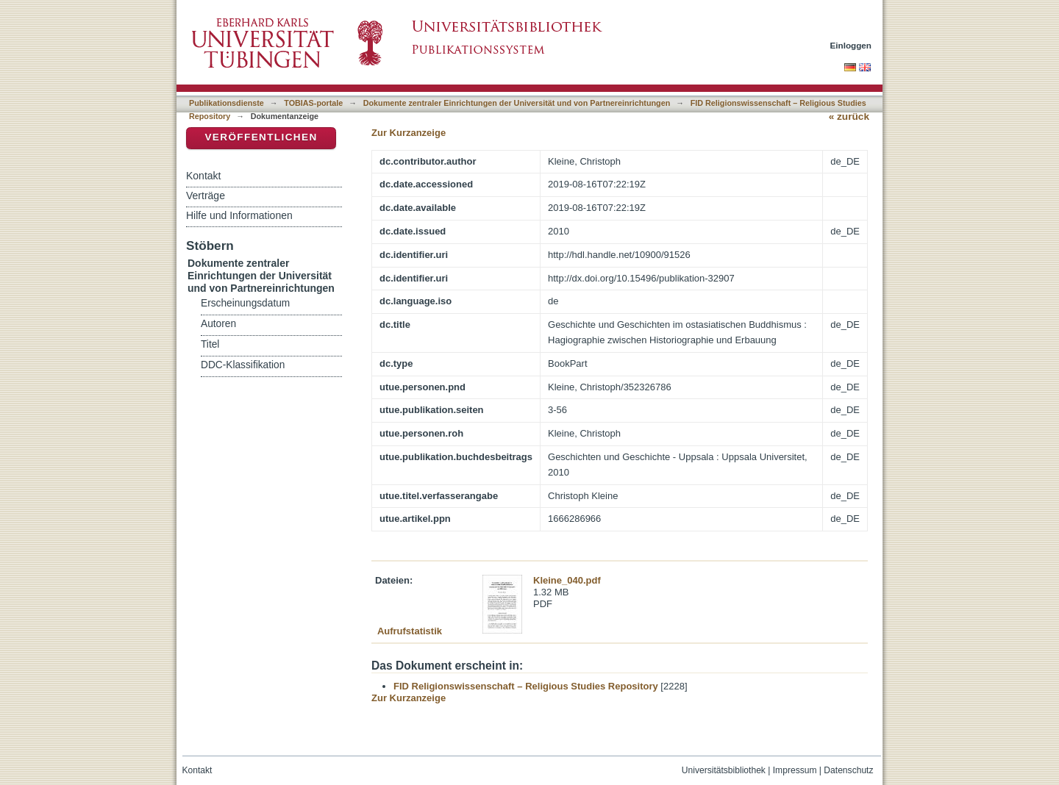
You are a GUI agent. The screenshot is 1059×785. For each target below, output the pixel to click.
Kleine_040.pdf (567, 580)
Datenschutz (848, 770)
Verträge (205, 195)
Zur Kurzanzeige (408, 132)
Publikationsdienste (226, 102)
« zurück (849, 116)
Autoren (218, 323)
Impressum (795, 770)
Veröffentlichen (260, 137)
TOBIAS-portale (313, 102)
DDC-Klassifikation (243, 364)
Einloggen (851, 45)
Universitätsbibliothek (724, 770)
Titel (210, 344)
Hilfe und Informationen (239, 215)
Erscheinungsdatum (245, 303)
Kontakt (203, 176)
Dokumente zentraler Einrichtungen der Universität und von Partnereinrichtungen (517, 102)
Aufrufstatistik (409, 631)
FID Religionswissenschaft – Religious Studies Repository (525, 686)
